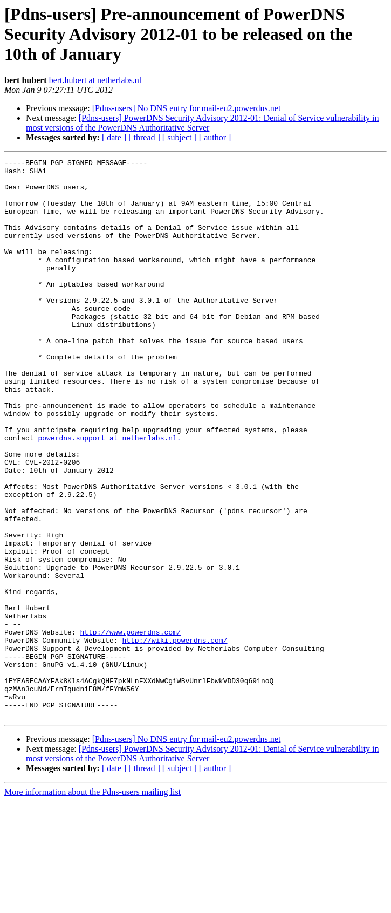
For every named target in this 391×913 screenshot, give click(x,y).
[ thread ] (144, 137)
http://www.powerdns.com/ (130, 727)
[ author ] (215, 137)
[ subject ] (179, 137)
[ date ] (114, 137)
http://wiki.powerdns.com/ (174, 737)
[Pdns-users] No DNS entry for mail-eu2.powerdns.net (186, 108)
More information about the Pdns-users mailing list (92, 903)
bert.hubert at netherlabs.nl (95, 80)
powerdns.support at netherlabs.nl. (109, 494)
